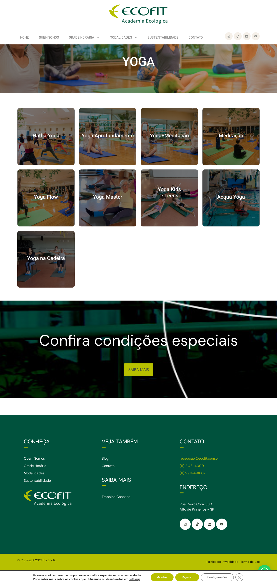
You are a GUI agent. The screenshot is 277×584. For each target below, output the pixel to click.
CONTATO (195, 37)
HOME (24, 37)
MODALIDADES (124, 37)
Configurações (217, 577)
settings (134, 579)
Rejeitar (187, 577)
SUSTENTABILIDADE (163, 37)
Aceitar (162, 577)
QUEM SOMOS (49, 37)
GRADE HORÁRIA (84, 37)
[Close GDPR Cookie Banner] (239, 577)
